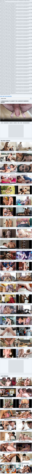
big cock (11, 122)
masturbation (6, 122)
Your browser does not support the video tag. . (16, 112)
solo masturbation (26, 122)
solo (18, 122)
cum (2, 122)
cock (21, 122)
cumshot (15, 122)
